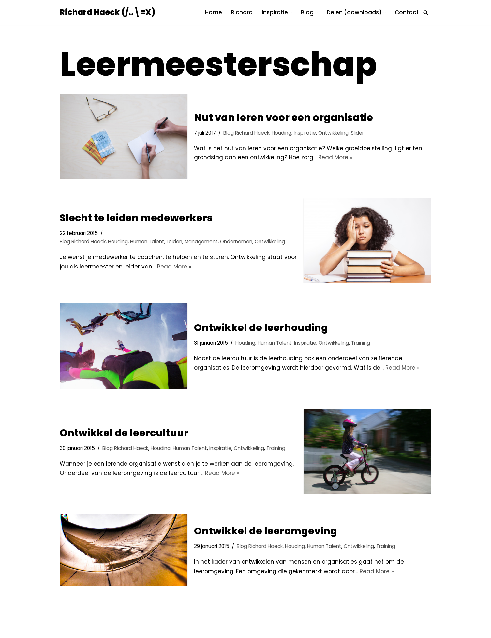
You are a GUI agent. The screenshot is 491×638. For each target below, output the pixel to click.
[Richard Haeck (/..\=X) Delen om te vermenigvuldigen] (107, 12)
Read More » (335, 157)
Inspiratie (305, 132)
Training (360, 343)
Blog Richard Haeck (246, 132)
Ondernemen (236, 241)
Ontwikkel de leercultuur (124, 433)
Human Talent (147, 241)
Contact (407, 12)
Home (213, 12)
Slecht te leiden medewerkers (136, 218)
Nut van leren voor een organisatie (283, 117)
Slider (357, 132)
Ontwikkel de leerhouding (261, 328)
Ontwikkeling (333, 132)
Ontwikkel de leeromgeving (265, 531)
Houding (281, 132)
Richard (242, 12)
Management (201, 241)
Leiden (174, 241)
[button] (291, 12)
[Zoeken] (425, 12)
